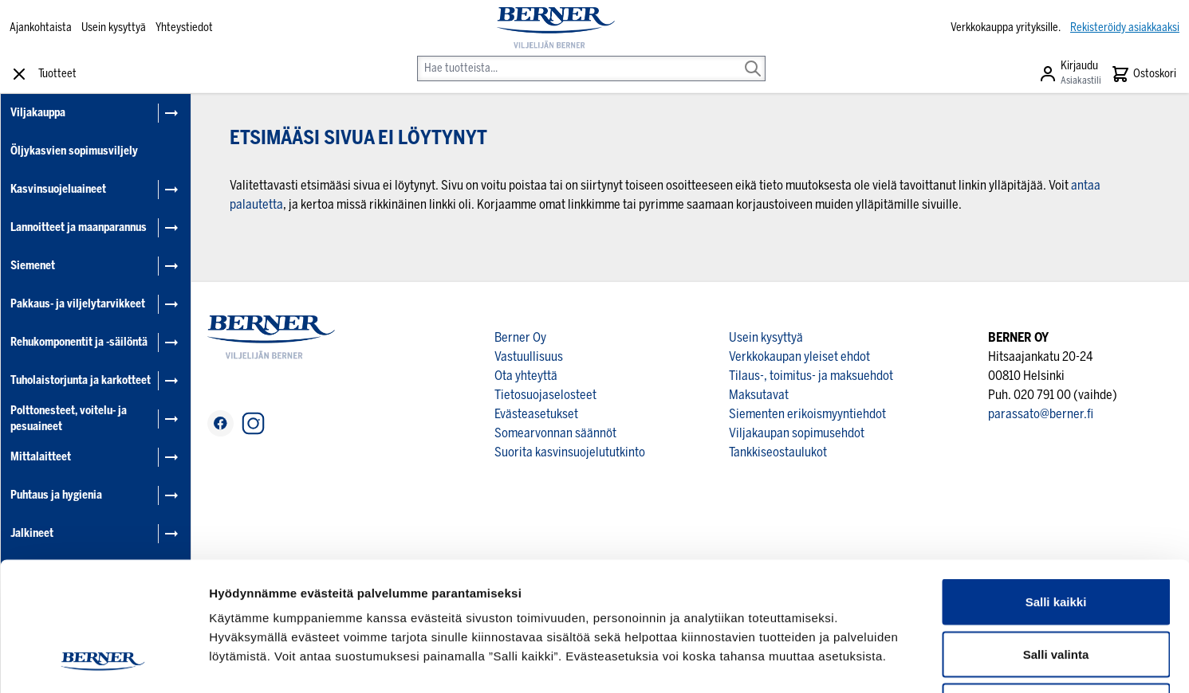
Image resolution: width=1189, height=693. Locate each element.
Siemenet (32, 265)
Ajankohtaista (41, 27)
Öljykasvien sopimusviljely (74, 151)
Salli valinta (1056, 536)
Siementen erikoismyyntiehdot (807, 413)
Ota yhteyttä (525, 375)
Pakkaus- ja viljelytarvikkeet (77, 304)
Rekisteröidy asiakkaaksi (1124, 27)
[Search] (752, 57)
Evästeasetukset (536, 413)
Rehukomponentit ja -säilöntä (79, 342)
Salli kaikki (1056, 484)
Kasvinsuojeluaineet (58, 189)
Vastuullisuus (528, 356)
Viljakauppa (37, 112)
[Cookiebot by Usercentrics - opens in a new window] (103, 662)
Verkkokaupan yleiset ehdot (799, 356)
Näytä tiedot (853, 661)
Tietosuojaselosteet (545, 394)
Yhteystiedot (184, 27)
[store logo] (555, 28)
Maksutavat (759, 394)
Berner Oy (520, 337)
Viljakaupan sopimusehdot (796, 432)
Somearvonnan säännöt (555, 432)
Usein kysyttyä (113, 27)
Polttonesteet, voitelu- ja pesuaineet (68, 418)
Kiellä (1056, 588)
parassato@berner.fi (1040, 413)
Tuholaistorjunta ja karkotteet (80, 380)
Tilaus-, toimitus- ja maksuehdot (811, 375)
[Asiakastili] (1069, 74)
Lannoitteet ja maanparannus (78, 227)
